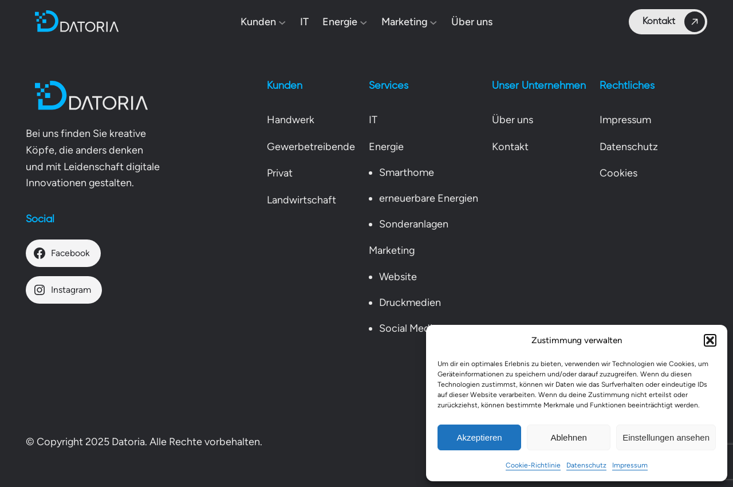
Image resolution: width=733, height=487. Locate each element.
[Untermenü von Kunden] (282, 22)
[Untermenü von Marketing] (433, 22)
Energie (386, 146)
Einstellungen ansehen (666, 437)
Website (398, 276)
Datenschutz (586, 465)
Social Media (408, 328)
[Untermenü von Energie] (364, 22)
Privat (280, 173)
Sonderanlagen (413, 224)
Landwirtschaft (301, 200)
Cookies (618, 173)
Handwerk (290, 119)
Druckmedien (410, 302)
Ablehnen (568, 437)
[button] (710, 340)
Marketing (392, 250)
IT (373, 119)
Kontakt (674, 21)
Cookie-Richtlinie (533, 465)
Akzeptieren (479, 437)
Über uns (512, 119)
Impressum (630, 465)
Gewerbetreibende (311, 146)
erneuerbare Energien (428, 198)
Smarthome (406, 172)
